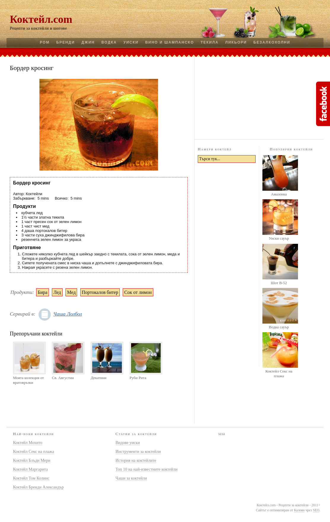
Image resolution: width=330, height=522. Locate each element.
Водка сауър (279, 327)
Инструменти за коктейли (138, 451)
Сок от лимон (138, 292)
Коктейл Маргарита (30, 469)
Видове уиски (128, 442)
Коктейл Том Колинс (31, 478)
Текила (210, 42)
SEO (316, 510)
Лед (57, 292)
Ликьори (236, 42)
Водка (109, 42)
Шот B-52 (279, 283)
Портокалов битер (100, 292)
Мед (71, 292)
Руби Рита (138, 377)
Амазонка (279, 194)
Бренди (65, 42)
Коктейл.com (41, 19)
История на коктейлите (136, 460)
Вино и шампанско (169, 42)
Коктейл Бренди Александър (38, 487)
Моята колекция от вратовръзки (28, 380)
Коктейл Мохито (27, 442)
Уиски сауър (279, 238)
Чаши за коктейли (131, 478)
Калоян (299, 510)
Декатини (98, 377)
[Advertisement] (259, 97)
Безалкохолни (272, 42)
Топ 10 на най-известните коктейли (147, 469)
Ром (45, 42)
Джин (88, 42)
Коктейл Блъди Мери (31, 460)
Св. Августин (63, 377)
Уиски (130, 42)
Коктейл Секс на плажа (278, 373)
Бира (42, 292)
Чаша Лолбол (67, 314)
